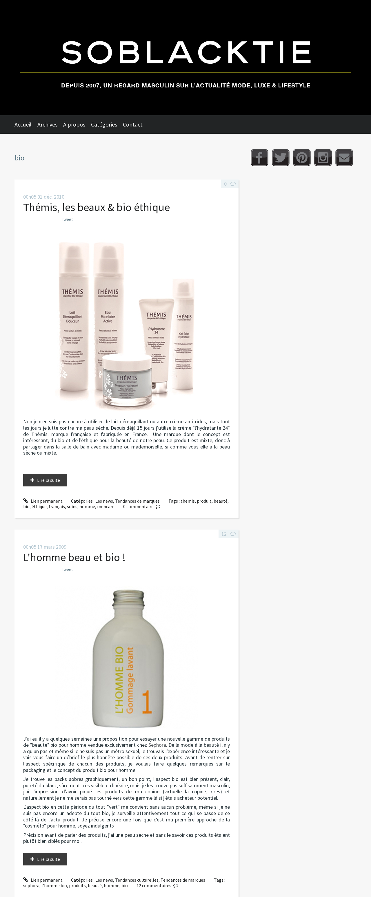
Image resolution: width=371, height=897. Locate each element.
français (57, 506)
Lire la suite (48, 480)
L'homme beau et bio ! (74, 557)
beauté (221, 501)
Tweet (67, 219)
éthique (39, 506)
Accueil (23, 124)
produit (204, 501)
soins (72, 506)
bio (26, 506)
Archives (47, 124)
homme (87, 506)
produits (77, 885)
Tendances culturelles (137, 880)
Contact (133, 124)
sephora (31, 885)
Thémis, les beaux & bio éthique (96, 207)
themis (188, 501)
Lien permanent (43, 501)
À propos (74, 124)
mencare (105, 506)
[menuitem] (25, 124)
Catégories (104, 124)
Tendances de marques (137, 501)
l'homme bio (54, 885)
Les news (104, 501)
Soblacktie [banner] (185, 57)
